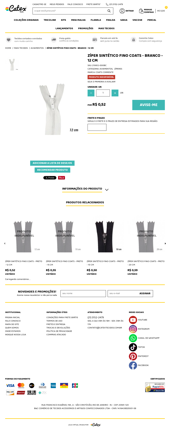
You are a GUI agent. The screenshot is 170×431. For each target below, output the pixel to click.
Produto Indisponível (23, 233)
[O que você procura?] (109, 11)
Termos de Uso (54, 321)
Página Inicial (12, 317)
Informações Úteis (56, 312)
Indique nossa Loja (15, 334)
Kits (63, 20)
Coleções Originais (26, 20)
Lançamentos (64, 28)
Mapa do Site (12, 324)
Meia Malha (78, 20)
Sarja (123, 20)
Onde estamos (13, 331)
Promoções (85, 28)
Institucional (13, 312)
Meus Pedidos (57, 4)
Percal (151, 20)
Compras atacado (56, 334)
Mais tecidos (106, 28)
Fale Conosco (75, 4)
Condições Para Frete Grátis (62, 317)
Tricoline (50, 20)
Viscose (137, 20)
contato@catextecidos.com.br (105, 327)
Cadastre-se (39, 4)
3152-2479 (116, 4)
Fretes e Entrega (55, 324)
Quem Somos (12, 327)
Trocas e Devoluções (58, 327)
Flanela (96, 20)
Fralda (110, 20)
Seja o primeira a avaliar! (102, 81)
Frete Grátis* (93, 4)
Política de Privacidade (59, 331)
